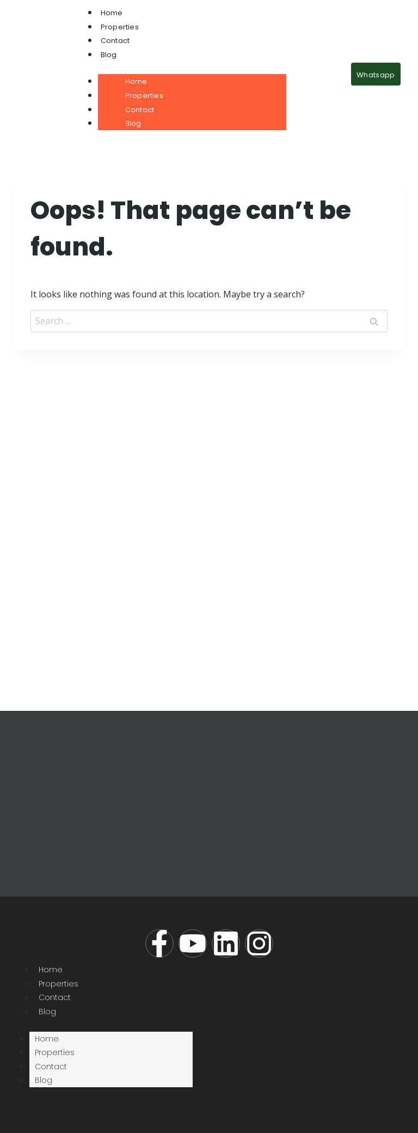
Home (112, 13)
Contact (115, 40)
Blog (109, 55)
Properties (120, 27)
